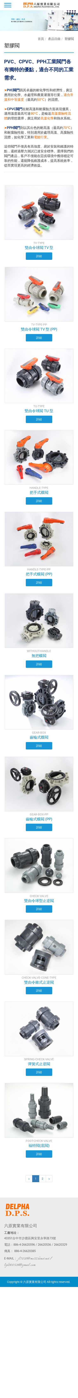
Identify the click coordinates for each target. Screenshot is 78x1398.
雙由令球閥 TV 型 (39, 247)
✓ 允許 (4, 1297)
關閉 (3, 1289)
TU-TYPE (39, 406)
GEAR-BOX (39, 732)
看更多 (5, 1330)
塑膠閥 (69, 39)
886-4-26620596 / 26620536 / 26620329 (40, 1245)
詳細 (39, 256)
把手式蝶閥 (39, 492)
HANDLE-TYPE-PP (39, 569)
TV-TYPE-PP (39, 324)
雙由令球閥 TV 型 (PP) (39, 329)
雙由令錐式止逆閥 (39, 982)
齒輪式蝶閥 (39, 737)
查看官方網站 (20, 1330)
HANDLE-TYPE (39, 487)
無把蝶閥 (39, 655)
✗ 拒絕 (4, 1301)
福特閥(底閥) (39, 1145)
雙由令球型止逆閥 (39, 900)
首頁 (41, 39)
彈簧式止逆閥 (39, 1064)
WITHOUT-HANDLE (39, 651)
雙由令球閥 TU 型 (39, 411)
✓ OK (66, 1396)
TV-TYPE (39, 243)
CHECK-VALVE (39, 896)
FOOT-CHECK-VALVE (39, 1140)
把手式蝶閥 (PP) (39, 574)
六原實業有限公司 (20, 1225)
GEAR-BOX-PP (39, 814)
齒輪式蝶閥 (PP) (39, 819)
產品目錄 (54, 39)
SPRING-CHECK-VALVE (39, 1059)
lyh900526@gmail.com (19, 1265)
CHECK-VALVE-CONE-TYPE (39, 977)
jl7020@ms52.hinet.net (33, 1259)
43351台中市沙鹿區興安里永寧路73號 (30, 1238)
